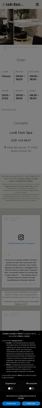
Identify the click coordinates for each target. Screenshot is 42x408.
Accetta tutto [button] (11, 403)
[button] (39, 334)
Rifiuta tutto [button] (31, 403)
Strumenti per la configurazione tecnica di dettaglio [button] (21, 397)
